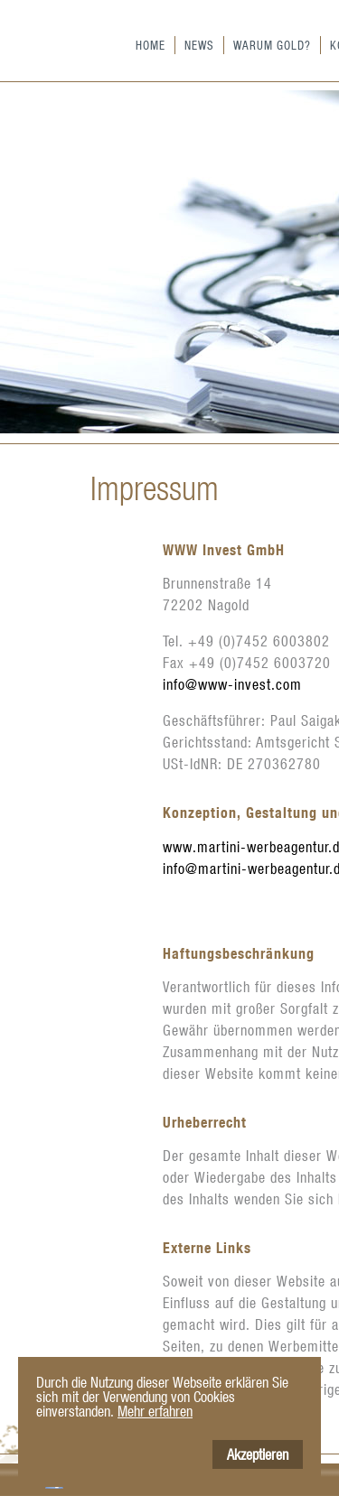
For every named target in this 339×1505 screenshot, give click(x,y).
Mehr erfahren (155, 1410)
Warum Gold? (272, 44)
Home (150, 44)
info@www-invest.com (232, 683)
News (199, 44)
